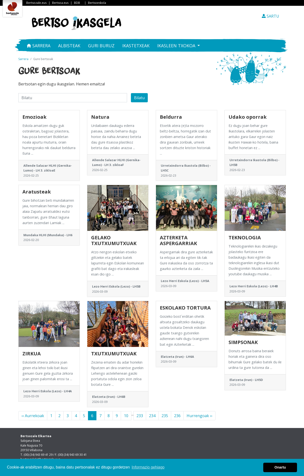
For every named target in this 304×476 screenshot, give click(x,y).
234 (152, 415)
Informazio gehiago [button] (148, 467)
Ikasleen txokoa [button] (176, 45)
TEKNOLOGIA (245, 237)
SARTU (270, 16)
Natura (100, 117)
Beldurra (171, 117)
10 (126, 415)
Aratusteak (36, 191)
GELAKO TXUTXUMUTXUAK (113, 240)
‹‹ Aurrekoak (32, 415)
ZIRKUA (31, 353)
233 (139, 415)
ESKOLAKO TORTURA (185, 307)
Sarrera (38, 45)
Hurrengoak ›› (199, 415)
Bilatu (139, 97)
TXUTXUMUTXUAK (113, 353)
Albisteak (69, 45)
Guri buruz (101, 45)
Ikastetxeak (135, 45)
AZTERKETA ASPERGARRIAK (178, 240)
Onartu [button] (280, 467)
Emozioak (34, 117)
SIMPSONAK (243, 342)
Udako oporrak (248, 117)
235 (165, 415)
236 (177, 415)
